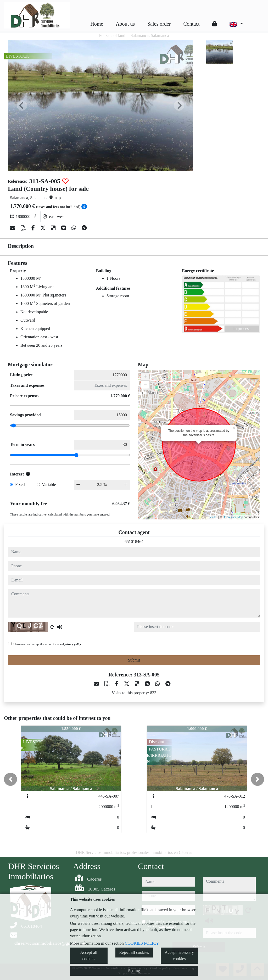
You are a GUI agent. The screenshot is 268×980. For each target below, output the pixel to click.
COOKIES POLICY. (142, 943)
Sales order (159, 24)
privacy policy (73, 644)
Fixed (20, 484)
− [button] (145, 385)
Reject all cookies (134, 952)
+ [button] (145, 377)
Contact (191, 24)
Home (96, 24)
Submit (134, 660)
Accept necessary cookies (179, 955)
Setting (134, 970)
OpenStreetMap (233, 517)
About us (125, 24)
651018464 (134, 541)
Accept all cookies (88, 955)
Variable (49, 484)
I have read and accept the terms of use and (47, 644)
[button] (10, 779)
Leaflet (213, 517)
